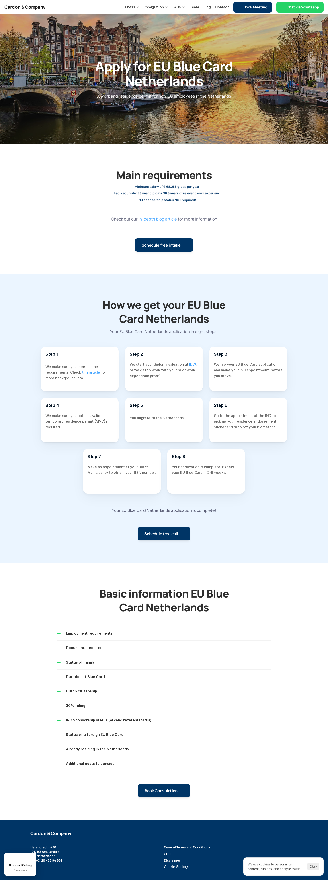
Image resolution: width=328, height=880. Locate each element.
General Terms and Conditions (187, 847)
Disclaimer (172, 860)
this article (91, 372)
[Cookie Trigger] (176, 867)
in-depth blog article (158, 224)
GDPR (168, 854)
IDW (192, 364)
